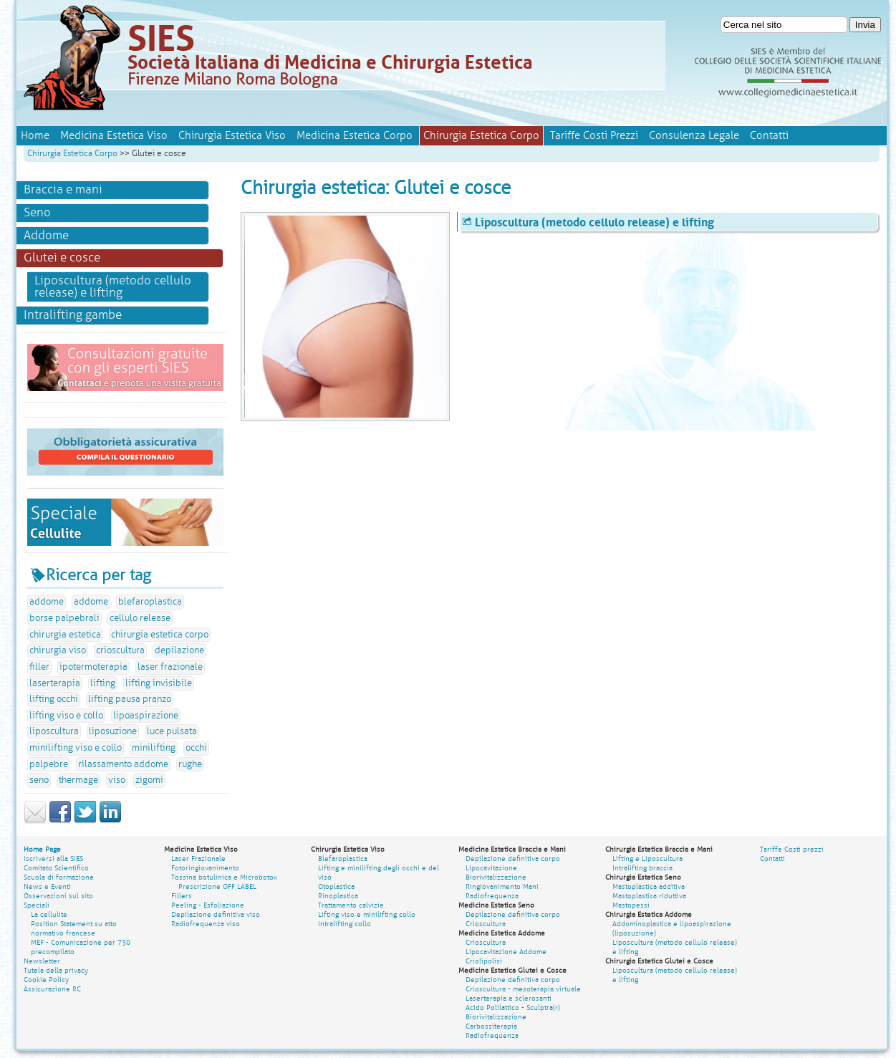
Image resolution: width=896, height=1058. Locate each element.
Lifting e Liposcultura (647, 858)
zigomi (149, 780)
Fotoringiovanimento (205, 867)
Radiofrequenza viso (205, 923)
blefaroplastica (150, 601)
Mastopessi (631, 905)
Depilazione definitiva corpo (513, 858)
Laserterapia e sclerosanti (508, 998)
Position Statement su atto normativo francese (74, 928)
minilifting (153, 748)
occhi (196, 748)
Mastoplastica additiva (648, 886)
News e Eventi (47, 886)
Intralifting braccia (642, 867)
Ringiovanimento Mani (502, 886)
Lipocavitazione (491, 867)
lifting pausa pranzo (129, 699)
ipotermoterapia (93, 667)
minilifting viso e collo (75, 748)
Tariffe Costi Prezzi (594, 135)
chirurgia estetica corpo (159, 634)
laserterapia (54, 683)
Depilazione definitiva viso (215, 914)
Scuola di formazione (59, 877)
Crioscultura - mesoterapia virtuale (523, 989)
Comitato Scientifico (56, 867)
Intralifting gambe (73, 314)
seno (39, 780)
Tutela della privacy (56, 970)
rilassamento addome (123, 764)
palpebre (48, 764)
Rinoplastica (338, 895)
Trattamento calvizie (351, 905)
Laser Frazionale (198, 858)
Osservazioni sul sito (58, 895)
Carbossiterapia (491, 1026)
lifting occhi (53, 699)
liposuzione (113, 731)
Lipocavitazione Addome (506, 951)
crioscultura (120, 650)
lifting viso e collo (66, 715)
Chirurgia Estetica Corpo (72, 153)
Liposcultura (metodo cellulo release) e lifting (112, 286)
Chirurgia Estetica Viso (232, 135)
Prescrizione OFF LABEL (217, 886)
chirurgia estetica (65, 634)
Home (35, 135)
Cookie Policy (46, 979)
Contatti (769, 135)
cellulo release (140, 618)
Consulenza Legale (694, 135)
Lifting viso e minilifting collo (366, 914)
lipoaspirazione (145, 715)
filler (39, 667)
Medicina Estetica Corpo (355, 135)
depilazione (179, 650)
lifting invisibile (158, 683)
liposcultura (54, 731)
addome (46, 601)
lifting (102, 683)
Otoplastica (336, 886)
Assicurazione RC (52, 989)
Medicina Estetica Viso (114, 135)
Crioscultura (486, 923)
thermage (78, 780)
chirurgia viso (57, 650)
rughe (190, 764)
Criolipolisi (484, 961)
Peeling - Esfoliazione (207, 905)
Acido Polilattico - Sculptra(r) (513, 1007)
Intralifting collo (344, 923)
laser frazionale (170, 667)
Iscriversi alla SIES (53, 858)
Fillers (181, 895)
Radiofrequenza (492, 895)
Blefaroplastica (342, 858)
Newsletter (42, 961)
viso (116, 780)
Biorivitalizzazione (496, 877)
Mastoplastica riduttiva (649, 895)
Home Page (42, 849)
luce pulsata (172, 731)
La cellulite (49, 914)
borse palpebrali (64, 618)
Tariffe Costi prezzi (792, 849)
